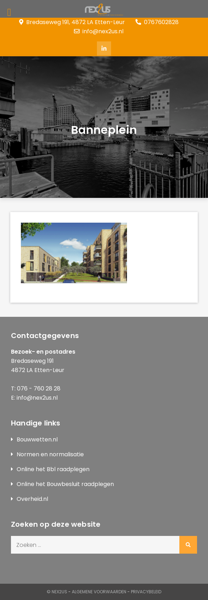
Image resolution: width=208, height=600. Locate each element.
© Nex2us (57, 592)
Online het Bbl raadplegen (53, 469)
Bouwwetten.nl (37, 439)
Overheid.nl (32, 499)
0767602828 (157, 22)
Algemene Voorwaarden (99, 592)
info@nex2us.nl (98, 31)
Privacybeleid (146, 592)
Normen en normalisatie (50, 454)
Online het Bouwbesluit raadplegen (65, 484)
